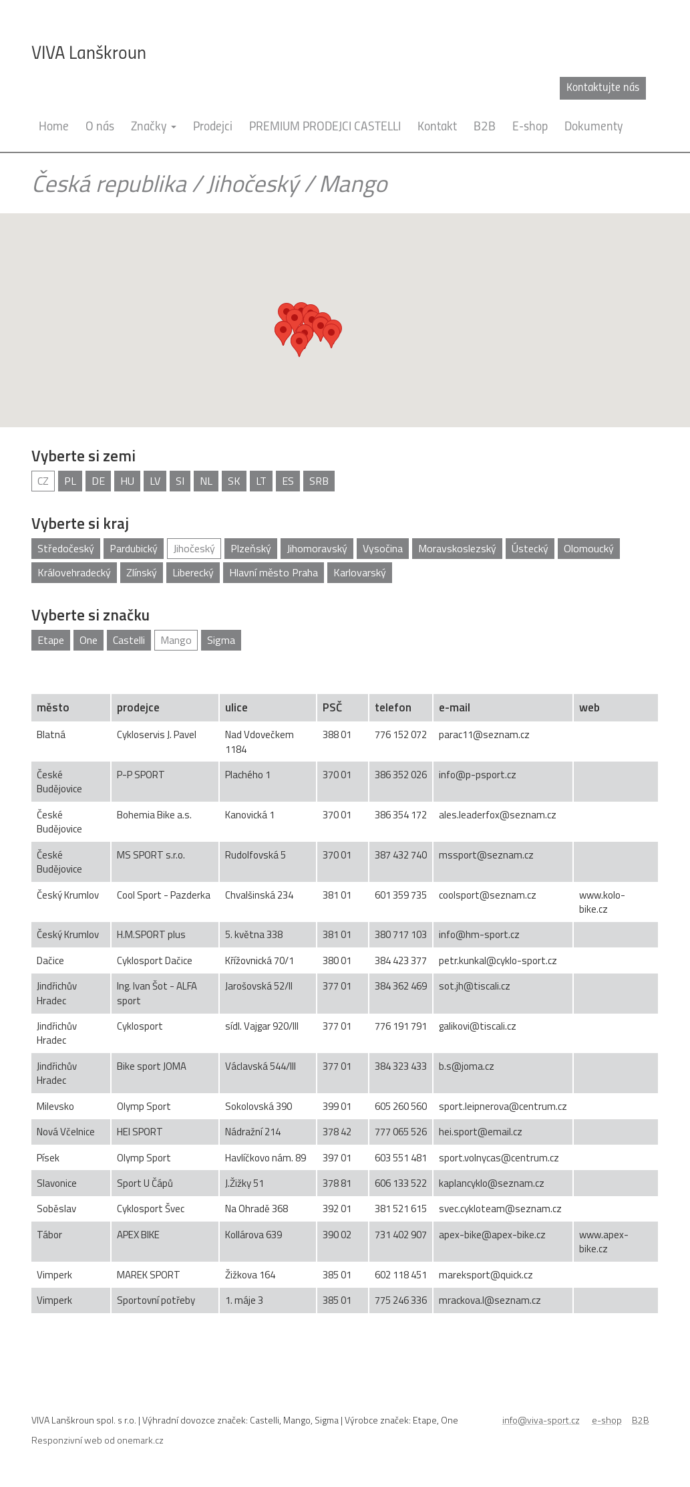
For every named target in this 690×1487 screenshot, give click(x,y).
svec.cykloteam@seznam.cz (500, 1208)
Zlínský (141, 572)
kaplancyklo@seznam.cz (491, 1183)
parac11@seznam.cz (484, 734)
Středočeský (65, 548)
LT (261, 481)
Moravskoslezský (457, 548)
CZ (43, 481)
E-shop (530, 127)
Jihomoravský (317, 548)
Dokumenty (593, 127)
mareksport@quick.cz (486, 1274)
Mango (176, 640)
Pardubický (134, 548)
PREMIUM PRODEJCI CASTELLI (325, 127)
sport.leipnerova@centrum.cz (503, 1106)
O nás (99, 127)
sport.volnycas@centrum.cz (499, 1157)
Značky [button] (153, 127)
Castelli (129, 640)
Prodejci (212, 127)
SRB (319, 481)
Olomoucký (589, 548)
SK (234, 481)
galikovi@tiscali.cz (477, 1026)
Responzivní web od (97, 1440)
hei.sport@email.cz (480, 1131)
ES (288, 481)
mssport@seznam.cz (486, 855)
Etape (50, 640)
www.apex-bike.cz (604, 1241)
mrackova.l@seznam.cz (490, 1300)
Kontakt (437, 127)
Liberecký (193, 572)
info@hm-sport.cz (479, 934)
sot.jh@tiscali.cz (474, 986)
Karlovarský (359, 572)
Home (54, 127)
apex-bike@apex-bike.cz (492, 1234)
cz (632, 88)
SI (180, 481)
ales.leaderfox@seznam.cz (497, 814)
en (652, 88)
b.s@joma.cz (466, 1066)
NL (206, 481)
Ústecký (530, 548)
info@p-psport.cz (477, 774)
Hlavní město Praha (273, 572)
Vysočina (383, 548)
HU (127, 481)
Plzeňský (250, 548)
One (88, 640)
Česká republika (108, 183)
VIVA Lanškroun (88, 54)
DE (98, 481)
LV (155, 481)
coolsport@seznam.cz (487, 895)
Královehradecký (74, 572)
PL (70, 481)
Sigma (221, 640)
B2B (485, 127)
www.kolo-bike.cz (602, 902)
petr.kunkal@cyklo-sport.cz (498, 960)
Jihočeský (252, 183)
